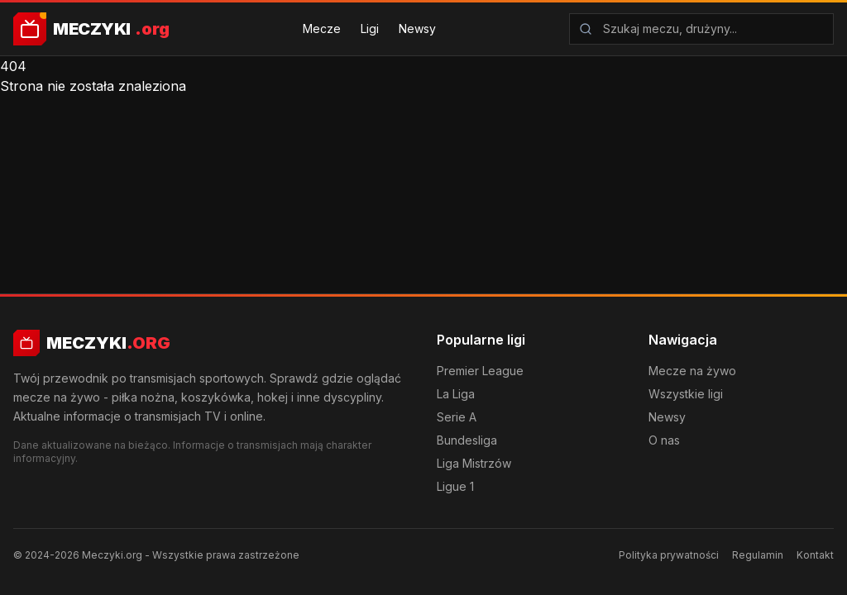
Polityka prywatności (669, 555)
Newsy (417, 28)
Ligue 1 (455, 486)
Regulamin (757, 555)
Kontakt (815, 555)
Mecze (322, 28)
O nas (664, 440)
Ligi (370, 28)
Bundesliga (467, 440)
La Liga (456, 394)
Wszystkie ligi (685, 394)
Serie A (456, 417)
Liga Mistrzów (474, 463)
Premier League (480, 371)
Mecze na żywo (692, 371)
